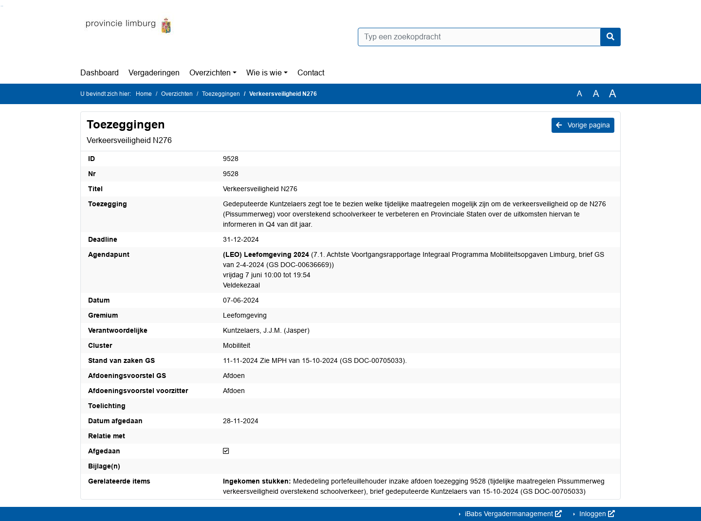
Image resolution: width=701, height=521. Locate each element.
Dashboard (99, 73)
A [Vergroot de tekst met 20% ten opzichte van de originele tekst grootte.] (596, 94)
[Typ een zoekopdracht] (489, 37)
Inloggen (596, 514)
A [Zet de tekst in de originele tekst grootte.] (579, 94)
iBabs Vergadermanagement (512, 514)
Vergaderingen (154, 73)
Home (144, 93)
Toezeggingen (221, 93)
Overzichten (210, 73)
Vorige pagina (583, 125)
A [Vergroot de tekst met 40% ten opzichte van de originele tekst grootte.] (612, 94)
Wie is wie (264, 73)
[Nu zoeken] (610, 37)
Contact (310, 73)
